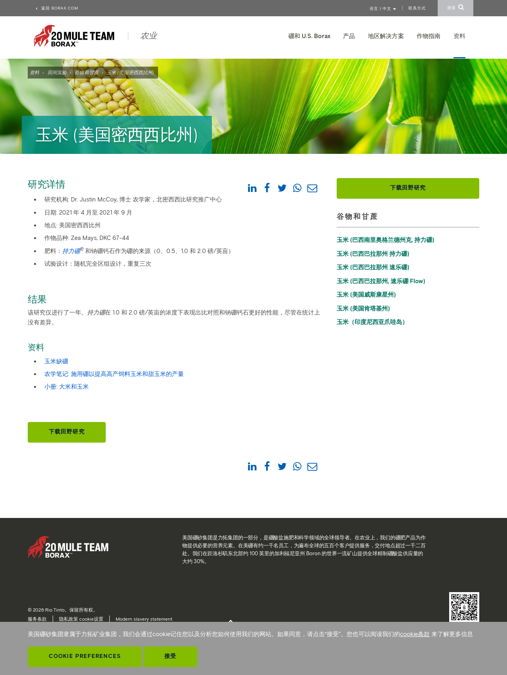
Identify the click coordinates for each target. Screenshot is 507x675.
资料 (34, 72)
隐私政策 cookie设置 (81, 619)
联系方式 (417, 8)
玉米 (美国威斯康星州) (366, 294)
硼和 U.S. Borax (309, 36)
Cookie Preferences (85, 656)
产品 (349, 36)
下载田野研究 (67, 431)
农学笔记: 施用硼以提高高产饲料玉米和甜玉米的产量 (114, 374)
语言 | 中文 (383, 8)
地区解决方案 (386, 36)
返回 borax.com (56, 8)
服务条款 (37, 619)
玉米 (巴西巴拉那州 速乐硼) (373, 267)
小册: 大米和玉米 (66, 386)
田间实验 (57, 72)
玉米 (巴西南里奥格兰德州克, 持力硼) (385, 240)
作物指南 (429, 36)
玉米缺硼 (56, 361)
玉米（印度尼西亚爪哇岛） (372, 322)
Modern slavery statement (144, 619)
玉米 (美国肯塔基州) (363, 308)
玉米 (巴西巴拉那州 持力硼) (373, 253)
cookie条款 (415, 634)
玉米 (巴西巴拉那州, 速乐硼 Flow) (381, 281)
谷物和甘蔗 (86, 72)
